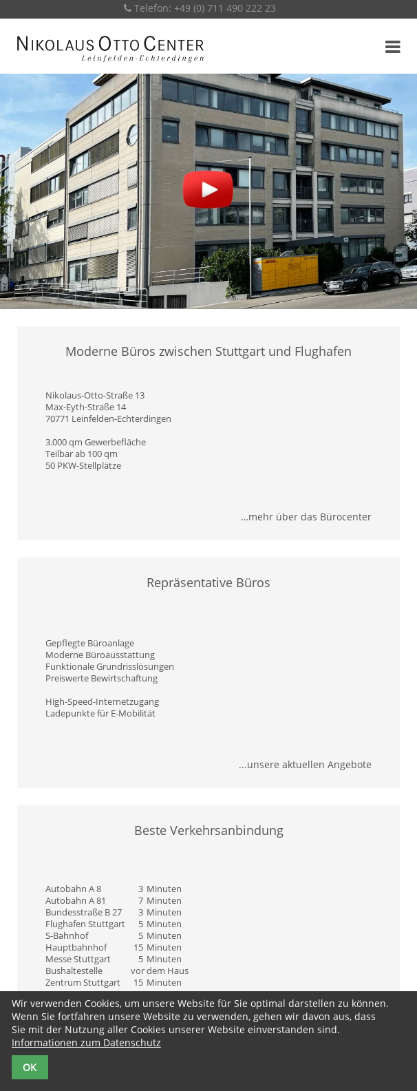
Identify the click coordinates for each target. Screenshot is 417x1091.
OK (29, 1067)
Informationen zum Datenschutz (86, 1042)
